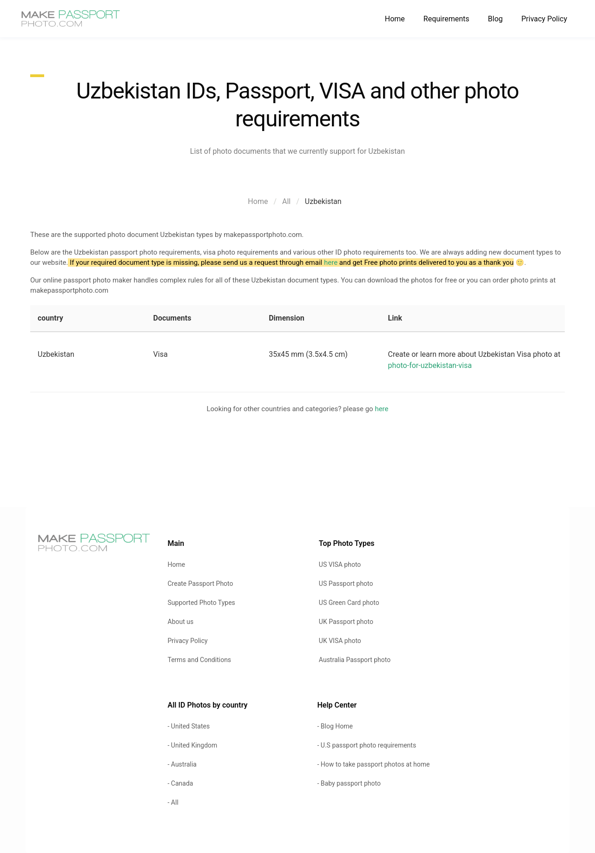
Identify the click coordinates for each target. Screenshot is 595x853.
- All (173, 802)
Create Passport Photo (200, 583)
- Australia (182, 764)
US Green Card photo (349, 602)
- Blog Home (334, 726)
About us (181, 621)
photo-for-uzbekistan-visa (430, 365)
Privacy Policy (545, 18)
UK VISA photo (340, 640)
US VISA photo (340, 564)
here (330, 262)
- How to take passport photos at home (373, 764)
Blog (495, 18)
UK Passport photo (346, 621)
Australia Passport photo (354, 659)
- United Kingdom (193, 745)
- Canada (180, 783)
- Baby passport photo (348, 783)
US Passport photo (346, 583)
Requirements (446, 18)
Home (395, 18)
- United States (189, 726)
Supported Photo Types (201, 602)
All (286, 201)
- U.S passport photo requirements (366, 745)
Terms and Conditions (199, 659)
